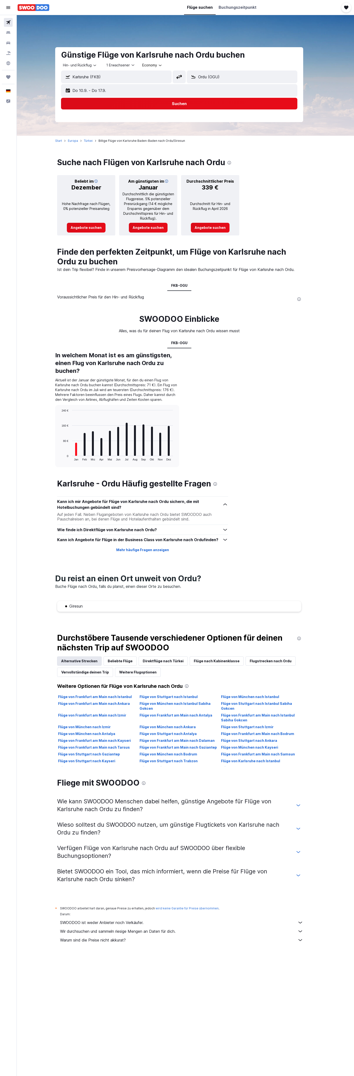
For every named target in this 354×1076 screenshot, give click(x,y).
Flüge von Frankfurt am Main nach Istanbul (101, 697)
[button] (8, 7)
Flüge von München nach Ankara (174, 727)
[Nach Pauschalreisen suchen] (8, 53)
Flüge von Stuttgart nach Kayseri (93, 761)
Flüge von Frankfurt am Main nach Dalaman (183, 740)
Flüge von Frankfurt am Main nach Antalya (182, 715)
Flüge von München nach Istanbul (256, 697)
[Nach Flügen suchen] (8, 22)
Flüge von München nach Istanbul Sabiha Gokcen (181, 705)
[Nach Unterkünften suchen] (8, 32)
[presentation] (235, 163)
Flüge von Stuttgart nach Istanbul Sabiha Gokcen (262, 705)
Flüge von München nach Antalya (93, 734)
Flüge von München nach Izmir (90, 727)
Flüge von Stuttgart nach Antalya (174, 734)
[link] (92, 228)
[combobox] (86, 65)
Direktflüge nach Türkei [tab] (169, 661)
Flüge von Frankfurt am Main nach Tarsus (100, 747)
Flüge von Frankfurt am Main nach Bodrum (263, 734)
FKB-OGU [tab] (185, 285)
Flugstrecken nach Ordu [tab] (277, 661)
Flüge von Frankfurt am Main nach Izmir (98, 715)
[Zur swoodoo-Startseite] (33, 7)
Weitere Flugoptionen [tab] (144, 672)
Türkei (94, 141)
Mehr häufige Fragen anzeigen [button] (148, 550)
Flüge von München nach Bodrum (174, 754)
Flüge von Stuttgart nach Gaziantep (95, 754)
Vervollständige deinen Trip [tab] (91, 672)
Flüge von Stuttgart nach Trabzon (175, 761)
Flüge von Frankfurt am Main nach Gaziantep (184, 747)
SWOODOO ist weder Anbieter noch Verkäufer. (188, 922)
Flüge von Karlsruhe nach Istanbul (256, 761)
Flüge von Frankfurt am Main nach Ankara (100, 703)
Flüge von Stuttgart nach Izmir (253, 727)
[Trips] (8, 77)
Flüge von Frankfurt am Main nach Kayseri (100, 740)
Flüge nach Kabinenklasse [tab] (223, 661)
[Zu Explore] (8, 63)
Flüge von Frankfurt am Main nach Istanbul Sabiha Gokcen (264, 717)
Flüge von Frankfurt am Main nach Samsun (264, 754)
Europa (79, 141)
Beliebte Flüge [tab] (126, 661)
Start (65, 141)
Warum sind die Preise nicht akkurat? (188, 940)
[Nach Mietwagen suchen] (8, 43)
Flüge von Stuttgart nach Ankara (255, 740)
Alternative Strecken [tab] (86, 661)
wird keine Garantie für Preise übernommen (193, 908)
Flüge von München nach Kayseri (255, 747)
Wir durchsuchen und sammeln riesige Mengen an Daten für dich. (188, 931)
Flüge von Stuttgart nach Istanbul (175, 697)
